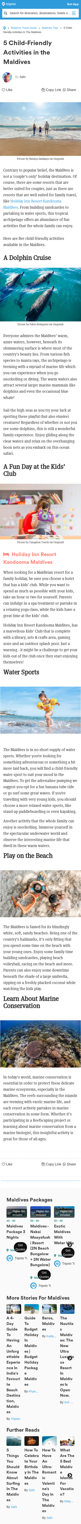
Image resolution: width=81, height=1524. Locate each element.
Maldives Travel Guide (24, 27)
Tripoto (15, 1419)
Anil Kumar (71, 1402)
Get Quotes (20, 1247)
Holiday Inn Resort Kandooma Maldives (29, 558)
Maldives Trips (50, 27)
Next (69, 1244)
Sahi (14, 1507)
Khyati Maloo (37, 1391)
